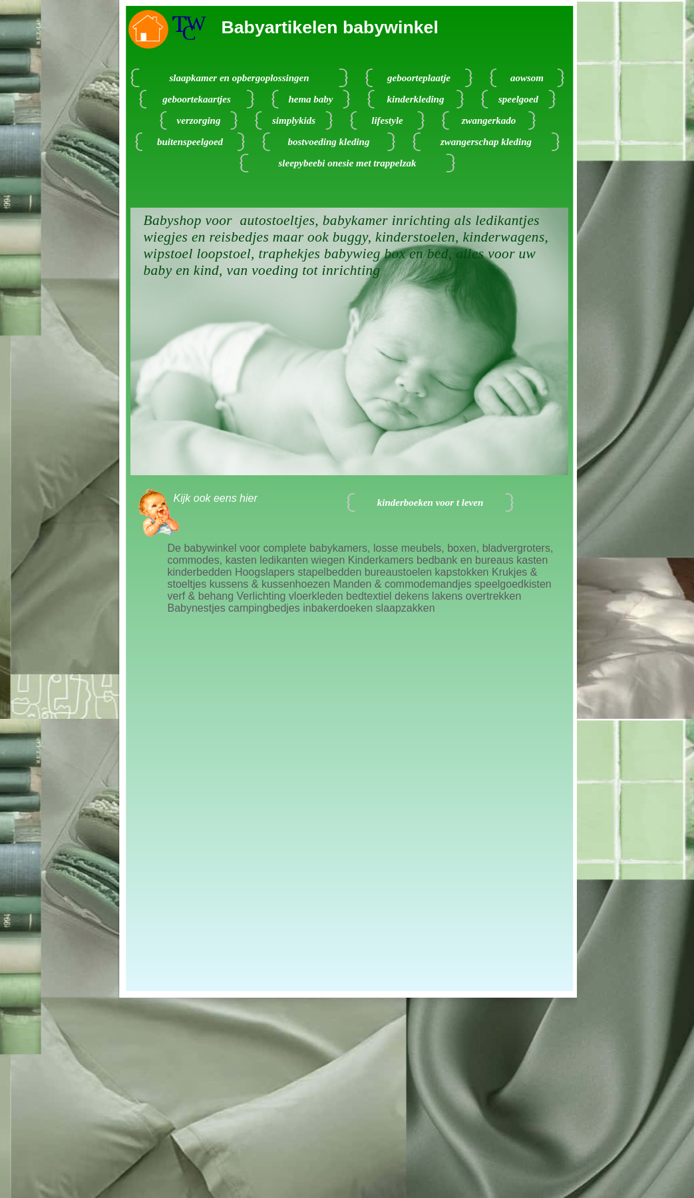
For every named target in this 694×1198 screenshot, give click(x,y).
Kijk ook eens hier (216, 498)
